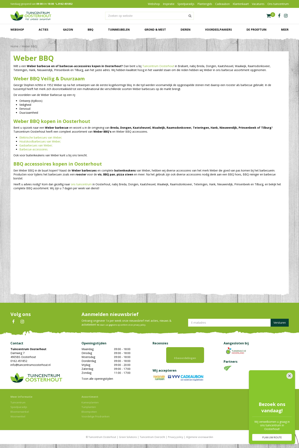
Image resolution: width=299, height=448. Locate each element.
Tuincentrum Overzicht (152, 437)
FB (13, 322)
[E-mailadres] (238, 323)
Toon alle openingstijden (97, 379)
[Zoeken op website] (149, 16)
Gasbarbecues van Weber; (35, 145)
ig (286, 16)
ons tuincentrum (81, 184)
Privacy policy (175, 437)
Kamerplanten (90, 402)
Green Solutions (128, 437)
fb (279, 16)
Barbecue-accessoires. (33, 149)
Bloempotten (89, 411)
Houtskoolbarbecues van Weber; (40, 141)
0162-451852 (18, 361)
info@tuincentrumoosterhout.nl (30, 365)
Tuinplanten (89, 407)
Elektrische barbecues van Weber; (40, 137)
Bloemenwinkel (19, 411)
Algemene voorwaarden (199, 437)
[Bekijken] (270, 15)
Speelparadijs (18, 407)
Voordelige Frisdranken (96, 416)
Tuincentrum (17, 402)
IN (22, 322)
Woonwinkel (17, 416)
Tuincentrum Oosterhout (158, 66)
